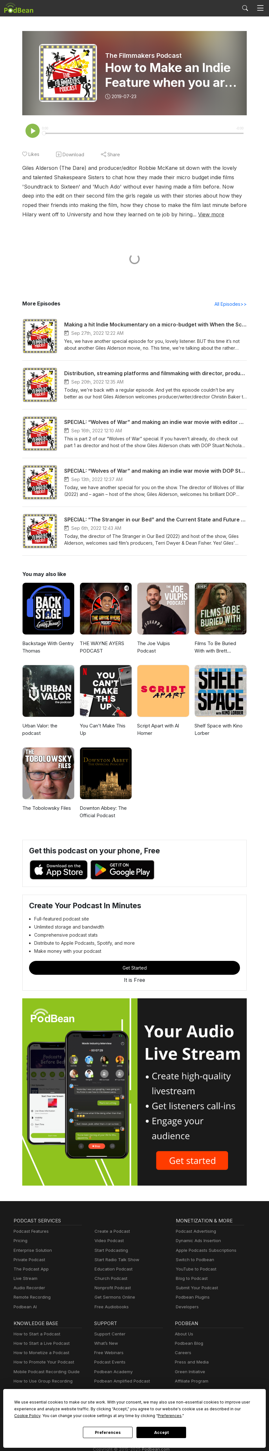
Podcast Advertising (194, 1232)
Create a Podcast (111, 1232)
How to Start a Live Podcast (40, 1344)
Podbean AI (24, 1307)
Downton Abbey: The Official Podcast (102, 812)
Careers (182, 1353)
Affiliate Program (190, 1381)
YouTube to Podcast (195, 1269)
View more (99, 214)
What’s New (105, 1344)
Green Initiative (189, 1372)
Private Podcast (28, 1260)
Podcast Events (109, 1362)
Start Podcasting (110, 1251)
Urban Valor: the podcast (39, 730)
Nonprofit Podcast (111, 1288)
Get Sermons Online (114, 1297)
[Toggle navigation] (260, 8)
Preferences (107, 1432)
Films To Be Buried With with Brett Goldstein (220, 647)
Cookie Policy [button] (201, 1408)
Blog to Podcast (190, 1279)
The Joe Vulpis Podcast (162, 644)
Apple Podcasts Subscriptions (204, 1251)
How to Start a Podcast (35, 1334)
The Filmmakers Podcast (143, 55)
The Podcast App (30, 1269)
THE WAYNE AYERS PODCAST (102, 647)
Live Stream (25, 1279)
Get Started (134, 968)
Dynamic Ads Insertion (197, 1241)
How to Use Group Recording (41, 1381)
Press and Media (191, 1362)
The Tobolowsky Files (45, 808)
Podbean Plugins (192, 1297)
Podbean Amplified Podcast (120, 1381)
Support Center (108, 1334)
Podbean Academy (112, 1372)
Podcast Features (30, 1232)
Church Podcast (110, 1279)
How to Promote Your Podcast (42, 1362)
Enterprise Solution (31, 1251)
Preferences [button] (91, 1415)
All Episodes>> (232, 304)
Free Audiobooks (110, 1307)
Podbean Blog (188, 1344)
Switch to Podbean (193, 1260)
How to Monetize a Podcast (39, 1353)
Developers (186, 1307)
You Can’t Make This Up (106, 726)
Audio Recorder (28, 1288)
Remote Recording (31, 1297)
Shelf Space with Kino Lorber (218, 730)
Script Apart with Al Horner (157, 730)
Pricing (20, 1241)
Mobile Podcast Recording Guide (45, 1372)
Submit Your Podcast (195, 1288)
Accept (161, 1432)
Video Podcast (108, 1241)
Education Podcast (112, 1269)
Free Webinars (108, 1353)
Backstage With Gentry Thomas (47, 647)
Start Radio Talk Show (115, 1260)
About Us (183, 1334)
